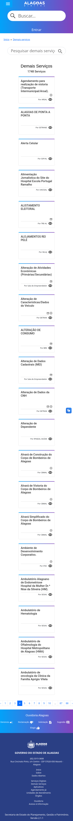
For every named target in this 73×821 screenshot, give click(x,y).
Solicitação (45, 722)
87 (61, 703)
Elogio (35, 728)
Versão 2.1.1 (36, 818)
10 (49, 703)
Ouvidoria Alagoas (37, 715)
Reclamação (25, 722)
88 (67, 703)
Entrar (37, 29)
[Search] (40, 16)
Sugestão (63, 722)
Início (6, 39)
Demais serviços (21, 39)
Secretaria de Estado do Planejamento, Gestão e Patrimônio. (37, 814)
